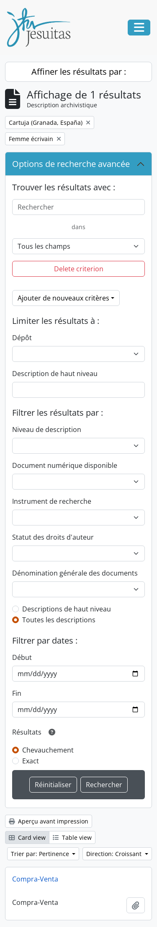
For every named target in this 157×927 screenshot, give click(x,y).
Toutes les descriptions (58, 619)
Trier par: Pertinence (41, 854)
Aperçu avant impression (48, 821)
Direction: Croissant (114, 854)
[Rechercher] (78, 207)
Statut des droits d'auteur (53, 537)
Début (22, 657)
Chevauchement (48, 750)
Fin (16, 693)
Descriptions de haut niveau (66, 609)
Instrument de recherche (51, 501)
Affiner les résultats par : (78, 71)
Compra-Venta (35, 879)
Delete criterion (78, 268)
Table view (72, 837)
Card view (27, 837)
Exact (30, 760)
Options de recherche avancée (71, 163)
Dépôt (22, 337)
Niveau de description (46, 429)
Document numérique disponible (64, 465)
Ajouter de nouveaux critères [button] (63, 298)
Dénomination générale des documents (75, 573)
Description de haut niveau (55, 373)
